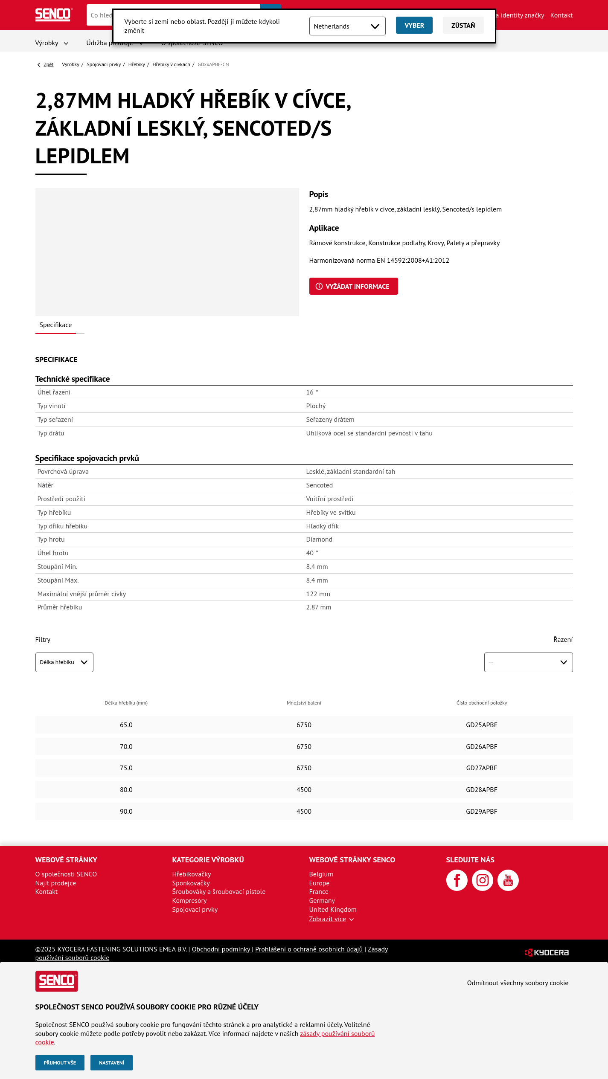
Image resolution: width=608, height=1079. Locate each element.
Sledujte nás (470, 859)
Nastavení (111, 1062)
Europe (319, 883)
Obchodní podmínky (222, 949)
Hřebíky (136, 64)
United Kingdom (333, 909)
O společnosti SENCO (66, 874)
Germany (322, 900)
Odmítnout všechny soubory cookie (518, 982)
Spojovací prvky (104, 64)
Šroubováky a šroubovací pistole (219, 891)
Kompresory (189, 900)
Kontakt (561, 15)
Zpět (49, 64)
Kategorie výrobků (208, 859)
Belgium (321, 874)
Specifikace (56, 324)
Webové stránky (66, 859)
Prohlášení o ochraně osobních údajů (309, 949)
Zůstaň (463, 25)
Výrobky (46, 42)
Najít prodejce (55, 883)
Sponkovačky (191, 883)
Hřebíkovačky (191, 874)
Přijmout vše (60, 1062)
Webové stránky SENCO (352, 859)
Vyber (414, 25)
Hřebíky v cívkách (171, 64)
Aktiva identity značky (512, 15)
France (319, 891)
